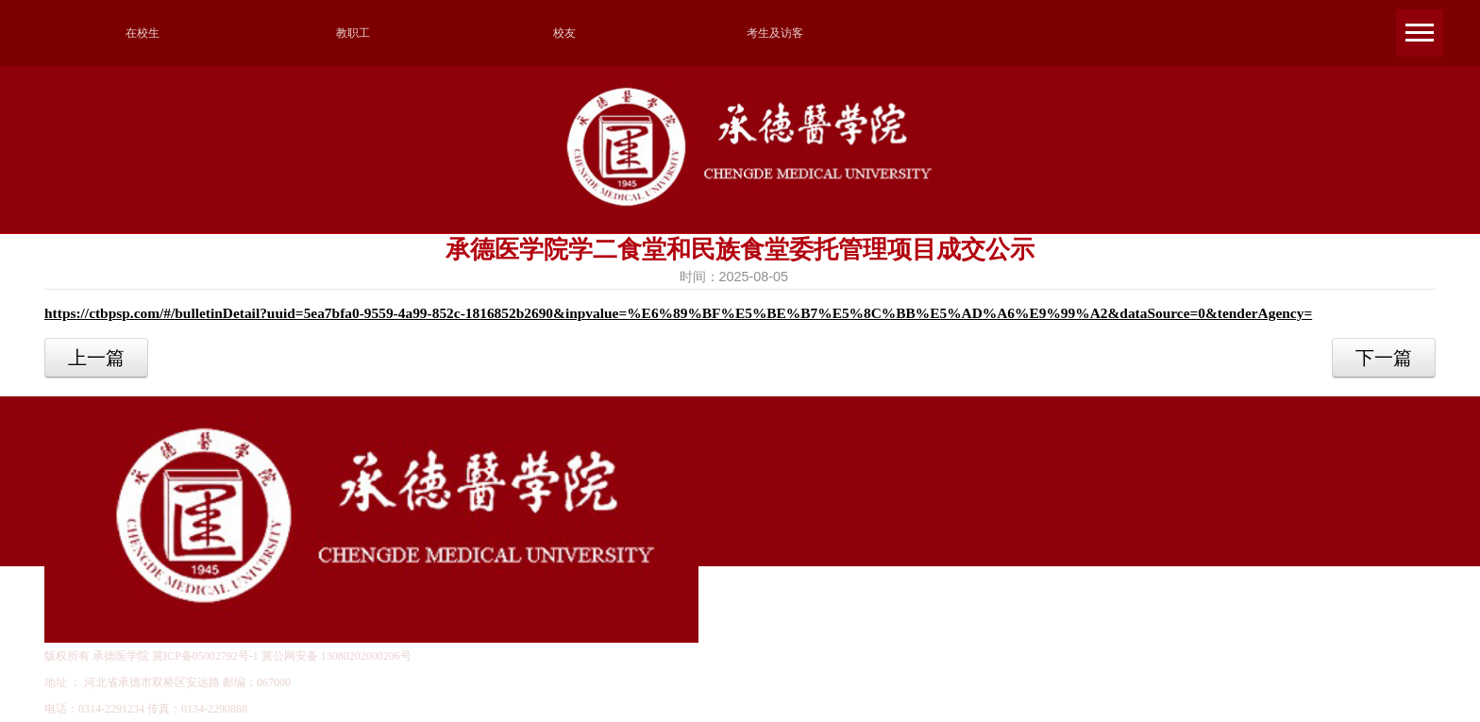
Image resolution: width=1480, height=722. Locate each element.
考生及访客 (775, 33)
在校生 (143, 33)
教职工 (353, 33)
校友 (564, 33)
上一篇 (96, 357)
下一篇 (1383, 357)
